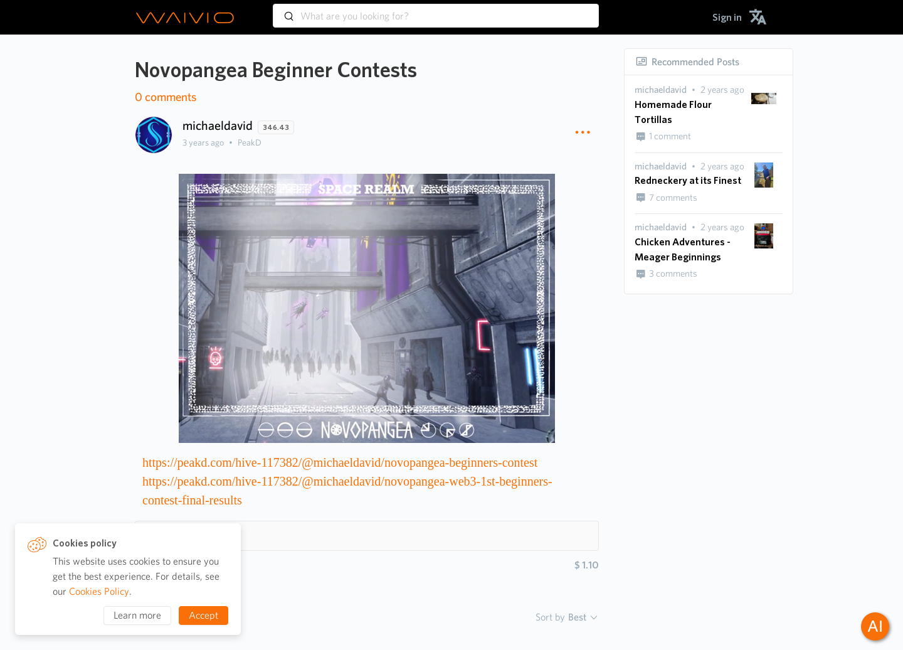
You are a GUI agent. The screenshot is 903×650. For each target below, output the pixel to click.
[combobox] (436, 10)
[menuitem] (727, 17)
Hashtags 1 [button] (175, 535)
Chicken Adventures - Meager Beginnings (683, 249)
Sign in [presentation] (727, 17)
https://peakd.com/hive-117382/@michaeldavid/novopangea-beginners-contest (339, 462)
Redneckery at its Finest (688, 180)
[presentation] (661, 90)
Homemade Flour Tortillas (673, 112)
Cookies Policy (99, 591)
